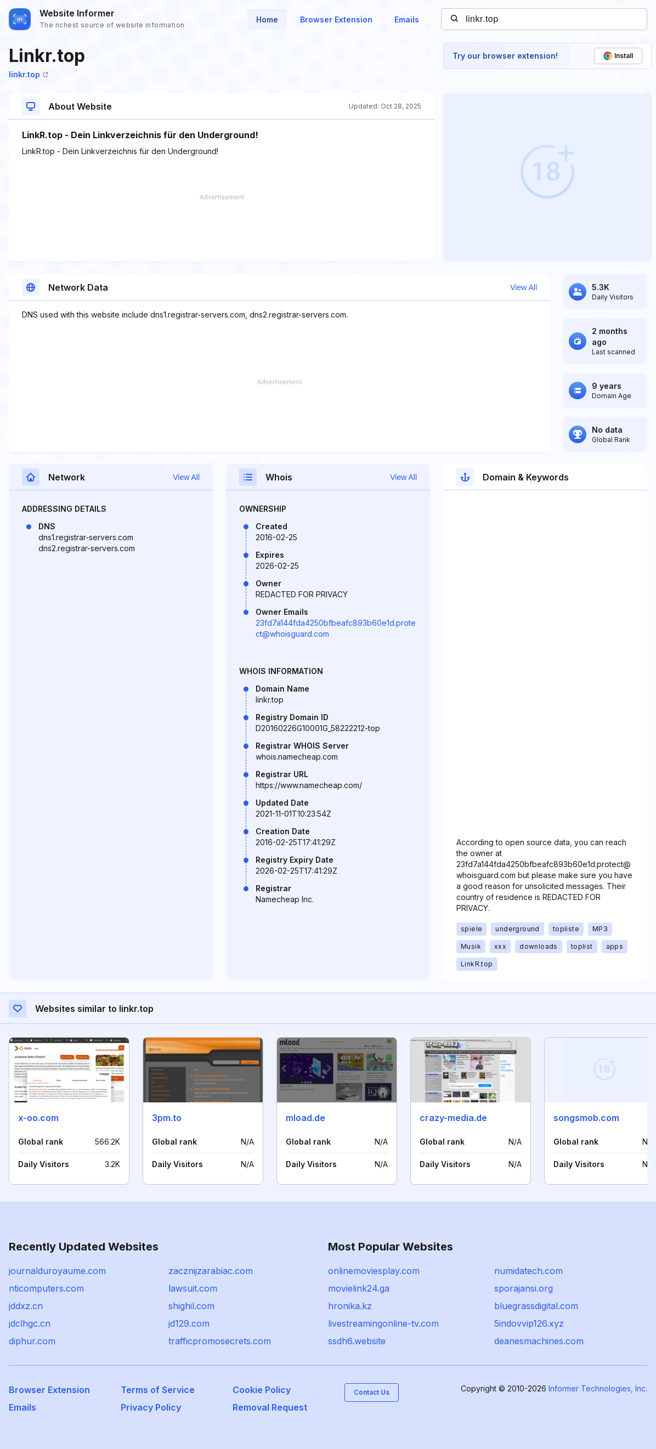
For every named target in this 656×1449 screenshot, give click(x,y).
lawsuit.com (192, 1288)
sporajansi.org (523, 1288)
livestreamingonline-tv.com (383, 1323)
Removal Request (270, 1407)
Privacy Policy (151, 1407)
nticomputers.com (46, 1288)
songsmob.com (586, 1117)
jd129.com (189, 1323)
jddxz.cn (26, 1305)
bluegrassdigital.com (536, 1305)
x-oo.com (38, 1117)
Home (267, 19)
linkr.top (28, 74)
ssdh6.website (357, 1340)
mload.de (305, 1117)
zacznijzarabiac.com (210, 1270)
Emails (406, 19)
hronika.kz (350, 1305)
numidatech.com (528, 1270)
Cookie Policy (262, 1389)
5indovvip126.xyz (529, 1323)
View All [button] (523, 287)
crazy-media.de (453, 1117)
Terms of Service (158, 1389)
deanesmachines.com (539, 1340)
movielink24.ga (358, 1288)
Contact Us (371, 1392)
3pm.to (167, 1117)
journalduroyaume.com (57, 1270)
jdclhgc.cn (29, 1323)
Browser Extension (336, 19)
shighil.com (191, 1305)
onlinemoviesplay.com (374, 1270)
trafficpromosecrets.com (219, 1340)
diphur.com (32, 1340)
